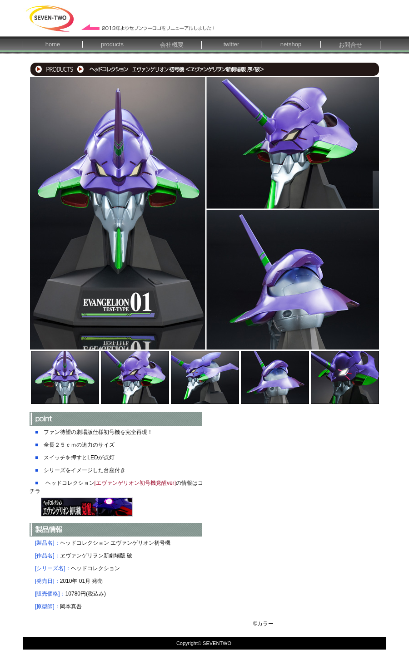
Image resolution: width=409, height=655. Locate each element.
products (112, 44)
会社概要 (172, 44)
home (52, 44)
